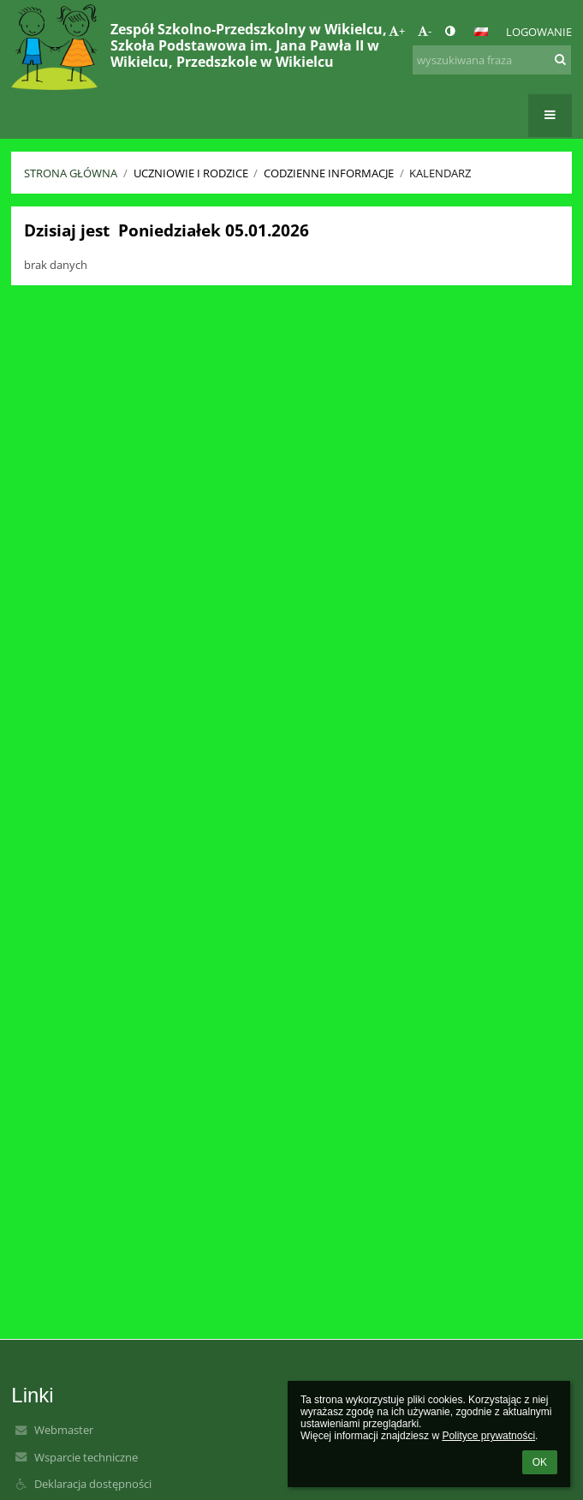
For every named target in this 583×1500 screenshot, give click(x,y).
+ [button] (397, 31)
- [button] (424, 31)
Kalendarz (440, 173)
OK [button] (539, 1462)
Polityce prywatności (488, 1436)
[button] (481, 31)
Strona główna (70, 173)
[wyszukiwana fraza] (492, 60)
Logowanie (539, 31)
